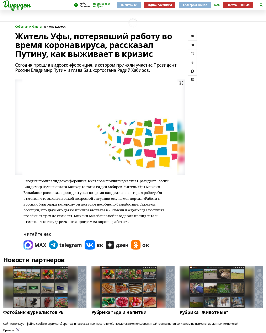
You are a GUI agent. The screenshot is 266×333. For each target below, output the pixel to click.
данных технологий (225, 324)
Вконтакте (129, 5)
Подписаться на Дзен (102, 4)
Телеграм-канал (194, 5)
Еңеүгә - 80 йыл (238, 5)
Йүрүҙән (16, 4)
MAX (217, 5)
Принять (9, 330)
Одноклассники (160, 5)
